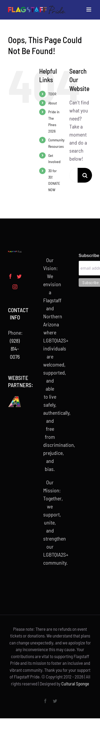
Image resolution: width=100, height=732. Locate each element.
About (52, 103)
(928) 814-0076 (15, 348)
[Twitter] (19, 276)
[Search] (85, 175)
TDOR (52, 94)
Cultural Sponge (75, 683)
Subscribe (85, 255)
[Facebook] (10, 276)
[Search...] (73, 175)
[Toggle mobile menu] (89, 9)
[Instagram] (15, 286)
